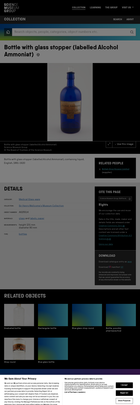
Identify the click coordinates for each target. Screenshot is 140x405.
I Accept (124, 390)
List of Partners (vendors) (75, 397)
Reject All (124, 397)
